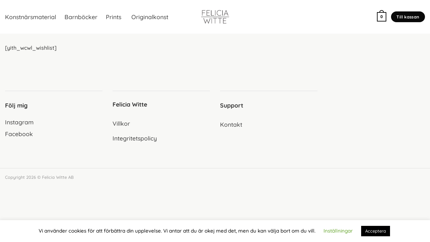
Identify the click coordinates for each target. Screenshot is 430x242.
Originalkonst (149, 17)
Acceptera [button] (375, 231)
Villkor (121, 123)
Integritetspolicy (135, 138)
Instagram (19, 122)
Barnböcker (80, 17)
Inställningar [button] (338, 231)
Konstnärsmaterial (30, 17)
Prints (113, 17)
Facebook (19, 133)
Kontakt (231, 124)
